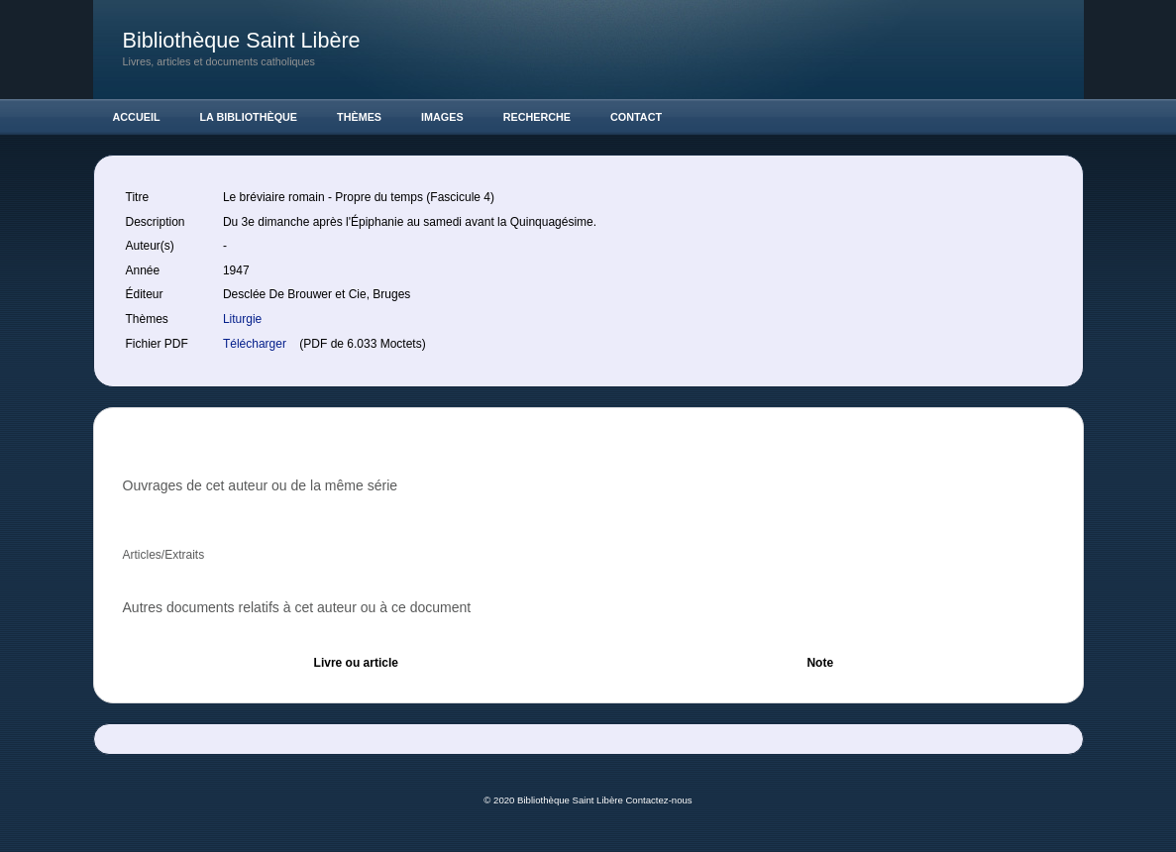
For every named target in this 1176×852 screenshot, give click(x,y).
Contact (636, 117)
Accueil (136, 117)
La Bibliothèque (249, 117)
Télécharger (256, 344)
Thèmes (359, 117)
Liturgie (242, 319)
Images (442, 117)
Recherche (537, 117)
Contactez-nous (658, 800)
